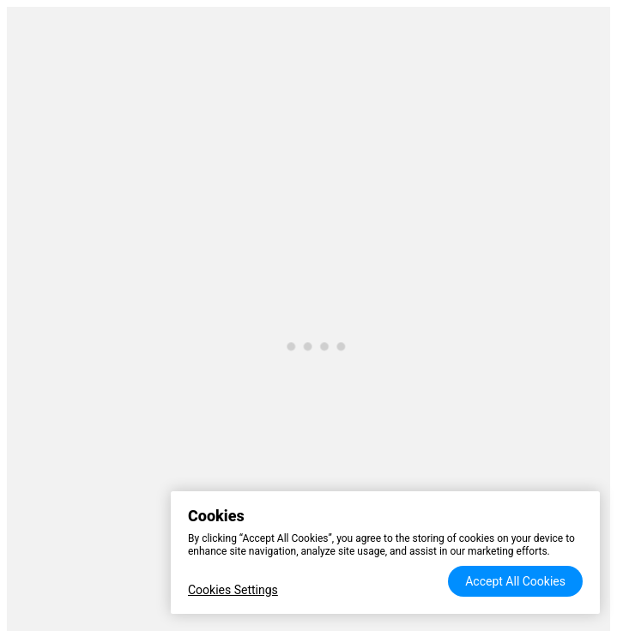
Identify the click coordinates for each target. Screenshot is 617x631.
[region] (385, 552)
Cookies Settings (233, 590)
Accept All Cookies (515, 581)
